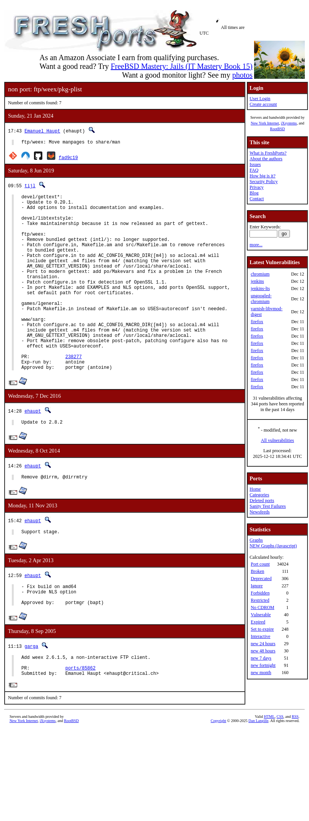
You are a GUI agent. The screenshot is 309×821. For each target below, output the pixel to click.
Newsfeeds (259, 512)
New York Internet (265, 123)
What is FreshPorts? (267, 153)
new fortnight (263, 665)
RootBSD (277, 129)
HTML (269, 768)
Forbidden (260, 593)
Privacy (256, 187)
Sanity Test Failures (267, 506)
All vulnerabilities (277, 440)
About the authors (265, 158)
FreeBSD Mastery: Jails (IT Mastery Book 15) (182, 66)
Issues (255, 164)
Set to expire (262, 629)
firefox (257, 321)
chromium (260, 274)
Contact (256, 198)
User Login (259, 98)
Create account (263, 104)
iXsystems (289, 123)
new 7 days (261, 658)
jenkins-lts (260, 288)
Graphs (256, 540)
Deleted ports (261, 500)
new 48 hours (263, 651)
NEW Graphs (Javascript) (273, 545)
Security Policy (263, 181)
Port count (260, 564)
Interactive (260, 636)
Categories (259, 494)
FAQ (253, 170)
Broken (257, 571)
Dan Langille (258, 772)
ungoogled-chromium (261, 298)
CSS (280, 768)
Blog (253, 193)
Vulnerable (261, 614)
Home (255, 489)
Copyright (218, 772)
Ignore (256, 585)
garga (31, 693)
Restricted (260, 600)
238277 (73, 393)
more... (255, 244)
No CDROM (262, 607)
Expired (258, 622)
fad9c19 (68, 158)
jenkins (257, 281)
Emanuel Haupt (42, 131)
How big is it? (262, 176)
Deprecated (261, 578)
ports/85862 (80, 718)
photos (242, 75)
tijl (29, 186)
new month (261, 672)
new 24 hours (263, 643)
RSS (295, 768)
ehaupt (32, 449)
